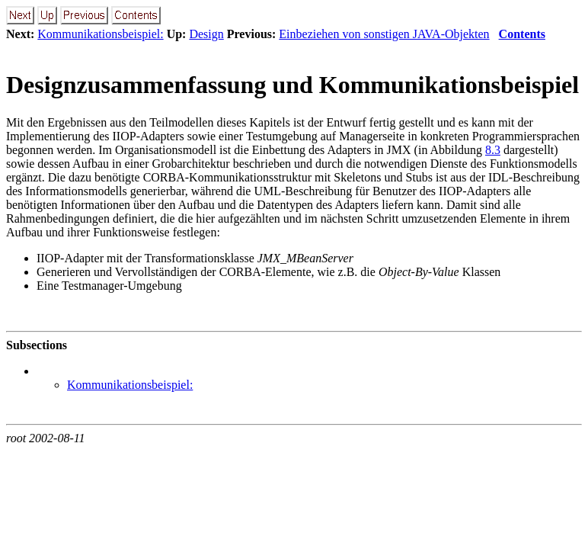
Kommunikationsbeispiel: (100, 33)
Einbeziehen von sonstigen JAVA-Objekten (384, 33)
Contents (522, 33)
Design (206, 33)
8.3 (492, 149)
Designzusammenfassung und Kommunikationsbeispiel (292, 84)
